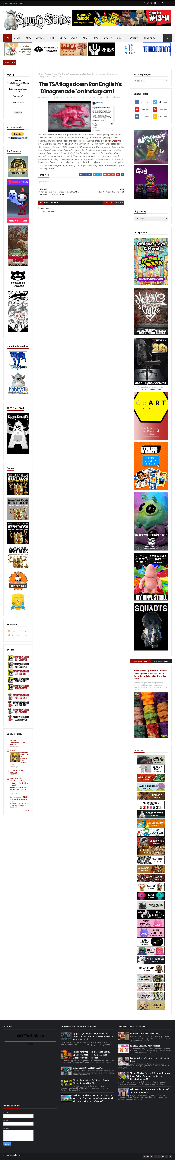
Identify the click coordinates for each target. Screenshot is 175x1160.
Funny (55, 74)
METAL (63, 38)
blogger (108, 203)
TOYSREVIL (14, 751)
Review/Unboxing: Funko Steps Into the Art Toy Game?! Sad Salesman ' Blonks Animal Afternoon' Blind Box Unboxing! (93, 1098)
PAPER (85, 38)
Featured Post (140, 661)
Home (5, 3)
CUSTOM (40, 38)
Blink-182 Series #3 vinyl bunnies (145, 1046)
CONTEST (134, 38)
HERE (52, 146)
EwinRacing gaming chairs (151, 389)
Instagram (86, 137)
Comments (13, 635)
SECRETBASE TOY (17, 771)
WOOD (74, 38)
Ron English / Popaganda (68, 74)
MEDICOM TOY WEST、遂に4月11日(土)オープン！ (18, 789)
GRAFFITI (121, 38)
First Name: (17, 96)
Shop (22, 3)
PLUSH (96, 38)
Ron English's (113, 140)
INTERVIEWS (149, 38)
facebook (119, 203)
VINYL (28, 38)
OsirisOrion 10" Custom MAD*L (88, 1068)
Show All (26, 810)
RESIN (52, 38)
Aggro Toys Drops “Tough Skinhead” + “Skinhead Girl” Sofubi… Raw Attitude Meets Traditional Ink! (93, 1036)
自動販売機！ (14, 773)
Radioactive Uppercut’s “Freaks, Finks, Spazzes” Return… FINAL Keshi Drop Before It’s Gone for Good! (150, 674)
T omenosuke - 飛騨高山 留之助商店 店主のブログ (18, 799)
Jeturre (13, 741)
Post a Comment (48, 212)
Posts (11, 631)
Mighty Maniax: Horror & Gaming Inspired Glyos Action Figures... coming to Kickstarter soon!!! (150, 1076)
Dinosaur (48, 74)
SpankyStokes (84, 74)
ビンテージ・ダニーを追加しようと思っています (19, 805)
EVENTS (108, 38)
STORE (17, 38)
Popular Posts (161, 661)
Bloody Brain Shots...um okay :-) (145, 1033)
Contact (14, 3)
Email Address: (17, 103)
